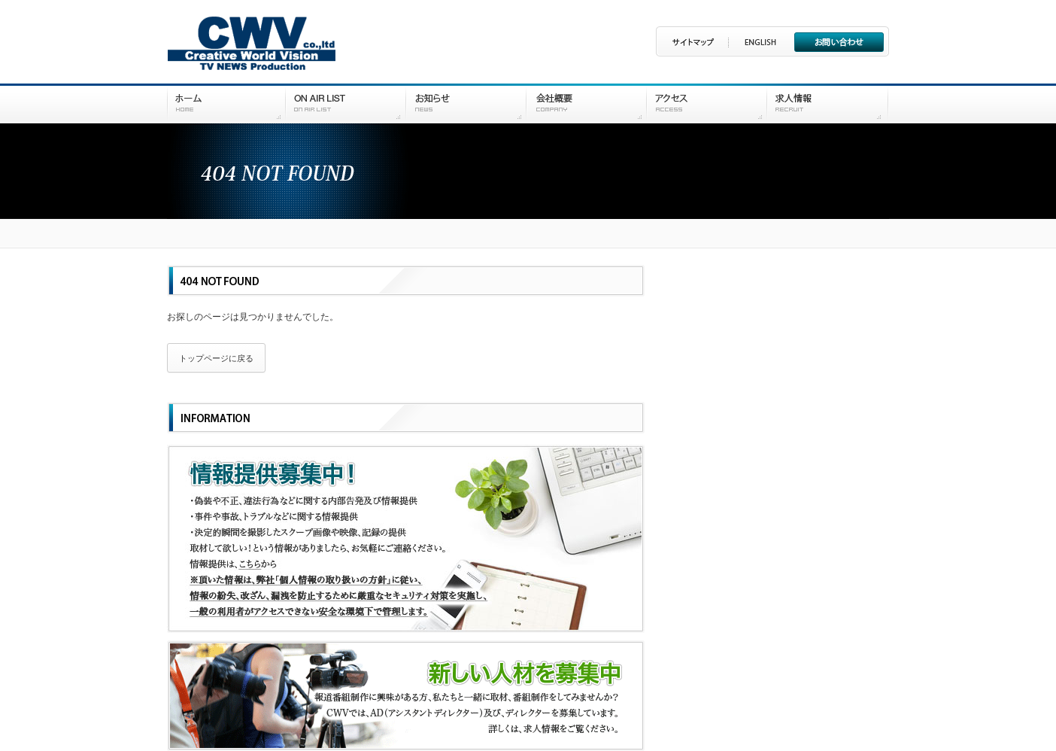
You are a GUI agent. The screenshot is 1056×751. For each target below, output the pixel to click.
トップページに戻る (216, 358)
